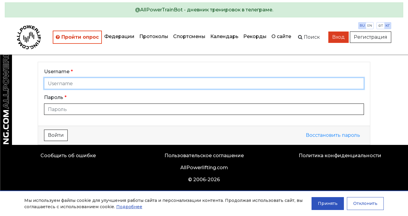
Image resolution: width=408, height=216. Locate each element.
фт (380, 25)
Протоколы (153, 36)
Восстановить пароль (333, 135)
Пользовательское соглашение (204, 155)
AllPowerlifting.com (204, 167)
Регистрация (370, 37)
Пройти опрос (77, 37)
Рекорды (255, 36)
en (369, 25)
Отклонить (365, 203)
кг (388, 25)
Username (56, 71)
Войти (56, 135)
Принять (328, 203)
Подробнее (129, 206)
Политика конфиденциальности (340, 155)
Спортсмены (189, 36)
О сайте (281, 36)
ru (362, 25)
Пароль (53, 97)
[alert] (204, 9)
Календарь (224, 36)
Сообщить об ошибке (68, 155)
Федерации (119, 36)
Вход (338, 37)
